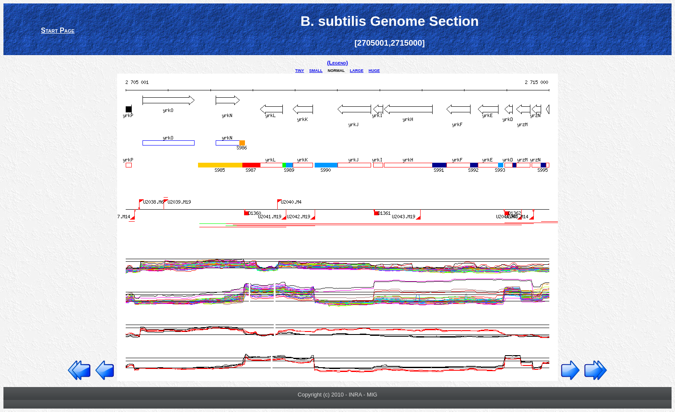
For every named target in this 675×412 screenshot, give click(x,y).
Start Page (57, 30)
